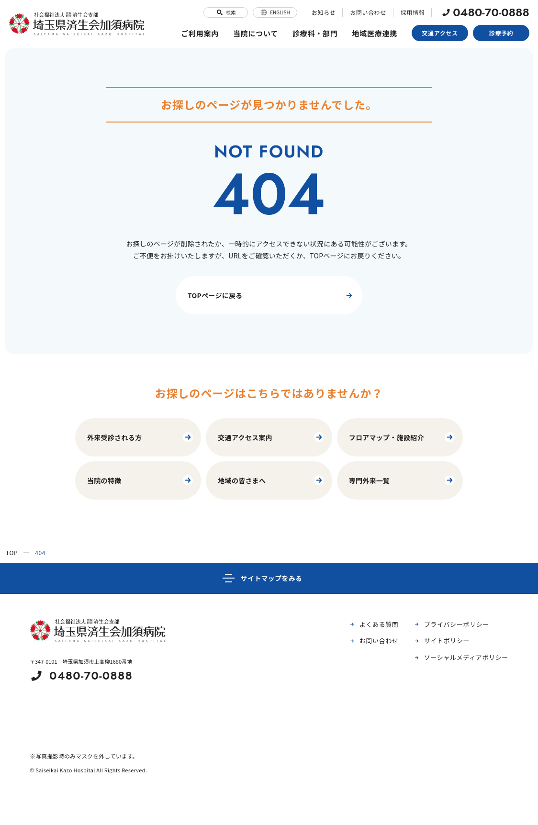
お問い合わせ (368, 12)
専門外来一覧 (402, 480)
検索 (225, 12)
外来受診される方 (140, 437)
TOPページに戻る (271, 295)
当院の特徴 (140, 480)
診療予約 (501, 33)
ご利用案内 (200, 33)
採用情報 (413, 12)
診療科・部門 (315, 33)
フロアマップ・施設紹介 (402, 437)
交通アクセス (440, 33)
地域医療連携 (375, 33)
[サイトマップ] (269, 578)
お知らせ (324, 12)
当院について (256, 33)
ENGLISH (275, 12)
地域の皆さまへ (271, 480)
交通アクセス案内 (271, 437)
